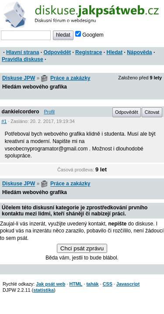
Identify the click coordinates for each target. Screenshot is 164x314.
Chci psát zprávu (82, 248)
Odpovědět (57, 52)
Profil (49, 111)
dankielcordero (20, 112)
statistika (43, 290)
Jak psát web (50, 284)
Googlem (89, 35)
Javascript (128, 284)
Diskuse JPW (18, 78)
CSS (107, 284)
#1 (4, 121)
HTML (75, 284)
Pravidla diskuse (22, 59)
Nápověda (139, 52)
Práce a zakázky (70, 78)
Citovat (152, 112)
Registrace (88, 52)
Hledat (114, 52)
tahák (92, 284)
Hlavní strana (22, 52)
